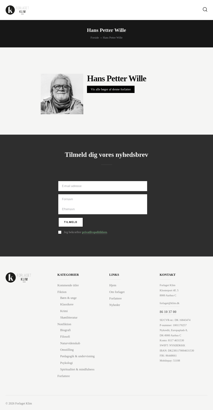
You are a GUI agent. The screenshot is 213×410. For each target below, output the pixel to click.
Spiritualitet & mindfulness (77, 369)
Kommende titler (68, 285)
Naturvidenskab (70, 343)
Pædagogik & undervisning (77, 356)
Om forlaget (117, 292)
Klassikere (66, 304)
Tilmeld (71, 222)
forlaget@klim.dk (170, 303)
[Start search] (205, 9)
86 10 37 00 (168, 312)
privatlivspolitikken (94, 232)
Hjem (112, 285)
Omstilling (67, 350)
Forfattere (63, 376)
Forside (94, 37)
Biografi (65, 330)
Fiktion (61, 292)
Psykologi (66, 363)
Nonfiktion (64, 324)
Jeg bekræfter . (86, 232)
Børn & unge (68, 298)
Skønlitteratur (68, 318)
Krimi (64, 311)
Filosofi (65, 337)
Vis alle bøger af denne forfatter (111, 89)
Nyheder (114, 305)
